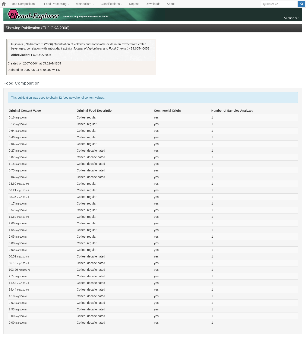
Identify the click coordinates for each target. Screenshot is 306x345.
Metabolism (85, 4)
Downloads (153, 4)
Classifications (112, 4)
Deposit (134, 4)
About (172, 4)
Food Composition (24, 4)
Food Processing (57, 4)
